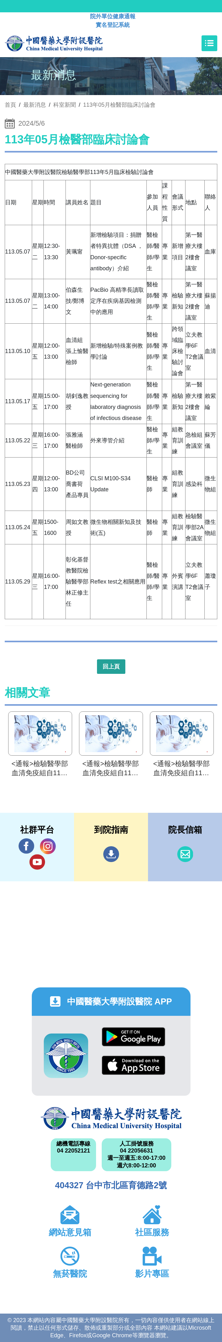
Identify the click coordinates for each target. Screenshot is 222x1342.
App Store (133, 1065)
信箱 (185, 854)
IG (48, 846)
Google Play (133, 1036)
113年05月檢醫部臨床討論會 (119, 105)
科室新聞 (64, 105)
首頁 (10, 105)
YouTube (37, 862)
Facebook (26, 846)
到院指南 (111, 854)
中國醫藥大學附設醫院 (111, 1118)
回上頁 (111, 666)
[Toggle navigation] (209, 43)
